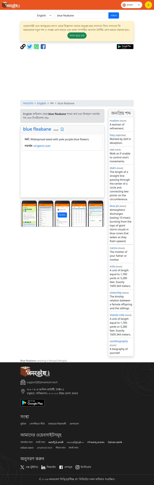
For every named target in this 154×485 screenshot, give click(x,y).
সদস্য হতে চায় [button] (77, 35)
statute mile (117, 315)
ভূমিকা (23, 423)
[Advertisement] (77, 74)
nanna (114, 248)
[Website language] (131, 5)
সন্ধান (114, 15)
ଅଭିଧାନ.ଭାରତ (27, 447)
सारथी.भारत (73, 447)
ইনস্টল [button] (62, 215)
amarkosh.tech (44, 447)
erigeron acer (42, 146)
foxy (112, 135)
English (41, 103)
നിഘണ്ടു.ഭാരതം (96, 442)
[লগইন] (148, 4)
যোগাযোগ (74, 423)
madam (114, 120)
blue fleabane (37, 129)
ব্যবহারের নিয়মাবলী (57, 423)
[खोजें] (82, 15)
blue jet (114, 206)
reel (112, 149)
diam (113, 168)
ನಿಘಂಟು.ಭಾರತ (115, 442)
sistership (115, 292)
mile (112, 266)
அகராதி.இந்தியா (75, 442)
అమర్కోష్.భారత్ (55, 442)
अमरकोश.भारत (26, 442)
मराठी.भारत (40, 442)
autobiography (119, 341)
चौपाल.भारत (60, 447)
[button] (27, 213)
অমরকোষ (28, 103)
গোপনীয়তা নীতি (37, 423)
